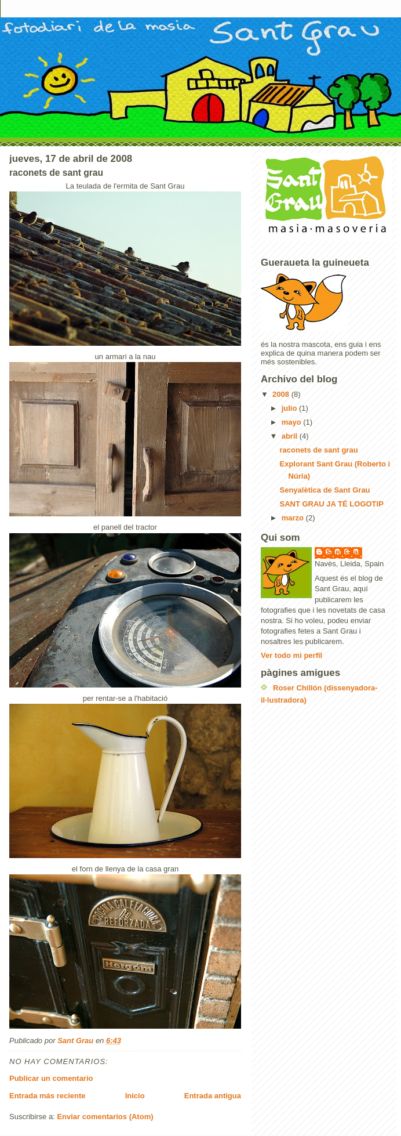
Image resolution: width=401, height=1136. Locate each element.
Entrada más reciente (47, 1095)
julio (290, 408)
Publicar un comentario (51, 1078)
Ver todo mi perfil (291, 655)
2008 (281, 394)
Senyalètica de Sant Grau (324, 490)
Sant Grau (344, 552)
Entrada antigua (212, 1095)
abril (291, 436)
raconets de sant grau (318, 450)
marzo (294, 517)
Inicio (135, 1095)
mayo (293, 422)
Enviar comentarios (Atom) (105, 1116)
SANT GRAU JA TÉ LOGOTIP (331, 504)
